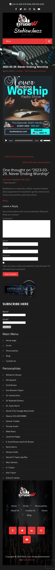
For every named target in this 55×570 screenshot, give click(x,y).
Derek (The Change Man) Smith (20, 413)
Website (6, 258)
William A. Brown (13, 377)
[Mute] (41, 140)
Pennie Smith (12, 429)
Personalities (12, 353)
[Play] (6, 140)
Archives (42, 71)
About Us (15, 513)
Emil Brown (11, 388)
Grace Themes (28, 562)
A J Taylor (10, 470)
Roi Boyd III (11, 383)
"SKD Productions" (31, 71)
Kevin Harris (11, 449)
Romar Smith (12, 455)
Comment (8, 218)
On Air (9, 348)
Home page (11, 343)
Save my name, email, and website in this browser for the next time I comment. (26, 270)
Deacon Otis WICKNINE (16, 419)
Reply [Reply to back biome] (5, 200)
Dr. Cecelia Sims (13, 398)
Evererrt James (13, 480)
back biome (8, 179)
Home (14, 508)
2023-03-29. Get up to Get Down (18, 156)
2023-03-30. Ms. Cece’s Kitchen (37, 162)
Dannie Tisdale (13, 424)
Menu (8, 41)
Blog (8, 358)
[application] (27, 140)
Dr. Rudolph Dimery (15, 403)
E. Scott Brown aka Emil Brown (20, 444)
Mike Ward (10, 434)
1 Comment (18, 71)
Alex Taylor (11, 475)
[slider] (24, 140)
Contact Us (11, 364)
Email (5, 251)
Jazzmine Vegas (13, 439)
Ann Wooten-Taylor (15, 393)
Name (5, 243)
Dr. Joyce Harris (13, 408)
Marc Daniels (12, 465)
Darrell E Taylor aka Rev (17, 460)
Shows (44, 513)
